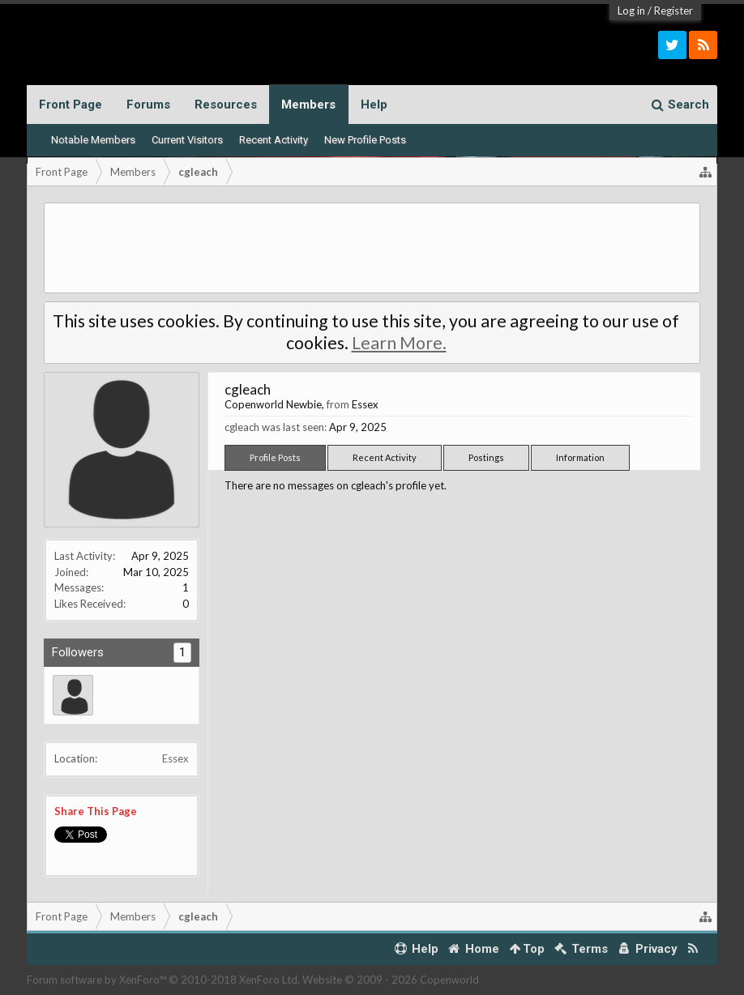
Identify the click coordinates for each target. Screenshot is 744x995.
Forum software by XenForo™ (163, 979)
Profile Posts (275, 457)
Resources (226, 104)
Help (374, 104)
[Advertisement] (372, 247)
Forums (148, 104)
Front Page (70, 104)
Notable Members (93, 140)
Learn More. (399, 342)
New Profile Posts (365, 140)
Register (673, 10)
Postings (486, 457)
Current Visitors (187, 140)
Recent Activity (273, 140)
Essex (175, 758)
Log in (631, 10)
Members (308, 104)
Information (580, 457)
